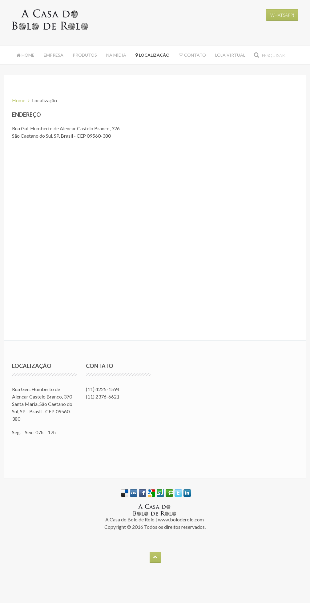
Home (25, 55)
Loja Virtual (230, 55)
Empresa (53, 55)
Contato (192, 55)
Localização (152, 55)
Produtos (85, 55)
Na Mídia (116, 55)
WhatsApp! (282, 15)
